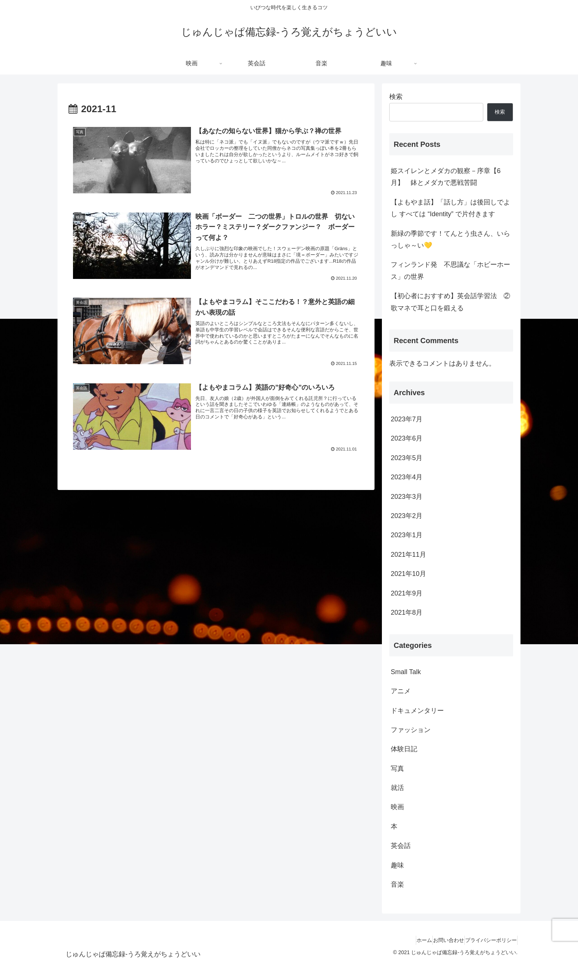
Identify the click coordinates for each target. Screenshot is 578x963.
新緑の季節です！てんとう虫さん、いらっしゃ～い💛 (450, 239)
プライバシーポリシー (487, 940)
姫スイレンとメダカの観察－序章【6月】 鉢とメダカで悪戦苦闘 (446, 176)
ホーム (407, 940)
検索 (396, 96)
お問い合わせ (438, 940)
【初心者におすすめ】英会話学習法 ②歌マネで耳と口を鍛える (450, 301)
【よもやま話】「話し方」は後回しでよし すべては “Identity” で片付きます (450, 208)
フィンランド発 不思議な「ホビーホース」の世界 (450, 270)
